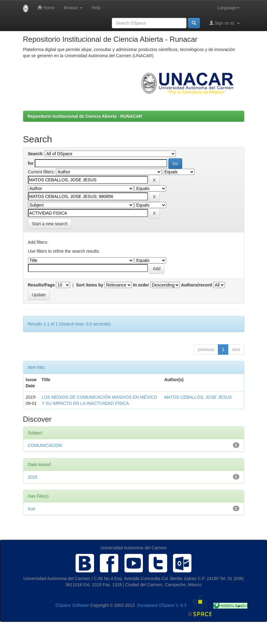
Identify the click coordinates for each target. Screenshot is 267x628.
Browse (73, 7)
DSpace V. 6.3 (173, 605)
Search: (36, 153)
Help (96, 7)
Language (228, 7)
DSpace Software (72, 605)
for (31, 163)
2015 (32, 477)
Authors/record (196, 284)
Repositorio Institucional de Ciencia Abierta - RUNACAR (85, 116)
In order (141, 284)
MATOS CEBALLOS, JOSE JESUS (198, 397)
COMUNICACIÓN (45, 445)
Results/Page (41, 284)
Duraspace (147, 605)
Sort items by (90, 284)
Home (45, 7)
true (31, 508)
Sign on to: (224, 23)
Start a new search (50, 223)
